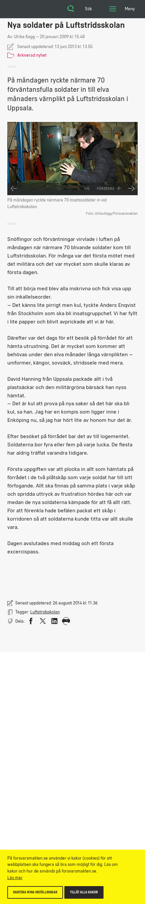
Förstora (109, 188)
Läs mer (15, 877)
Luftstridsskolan (45, 611)
